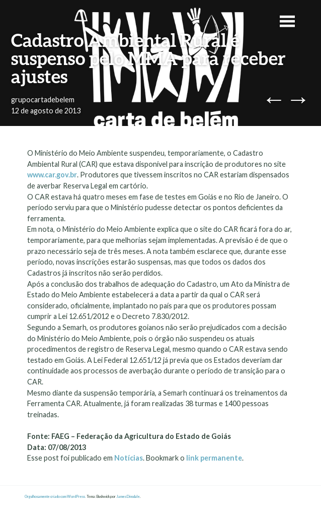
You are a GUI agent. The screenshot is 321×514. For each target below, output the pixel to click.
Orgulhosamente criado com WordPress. (55, 496)
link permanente (214, 458)
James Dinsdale (128, 496)
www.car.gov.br (52, 174)
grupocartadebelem (42, 99)
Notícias (128, 458)
